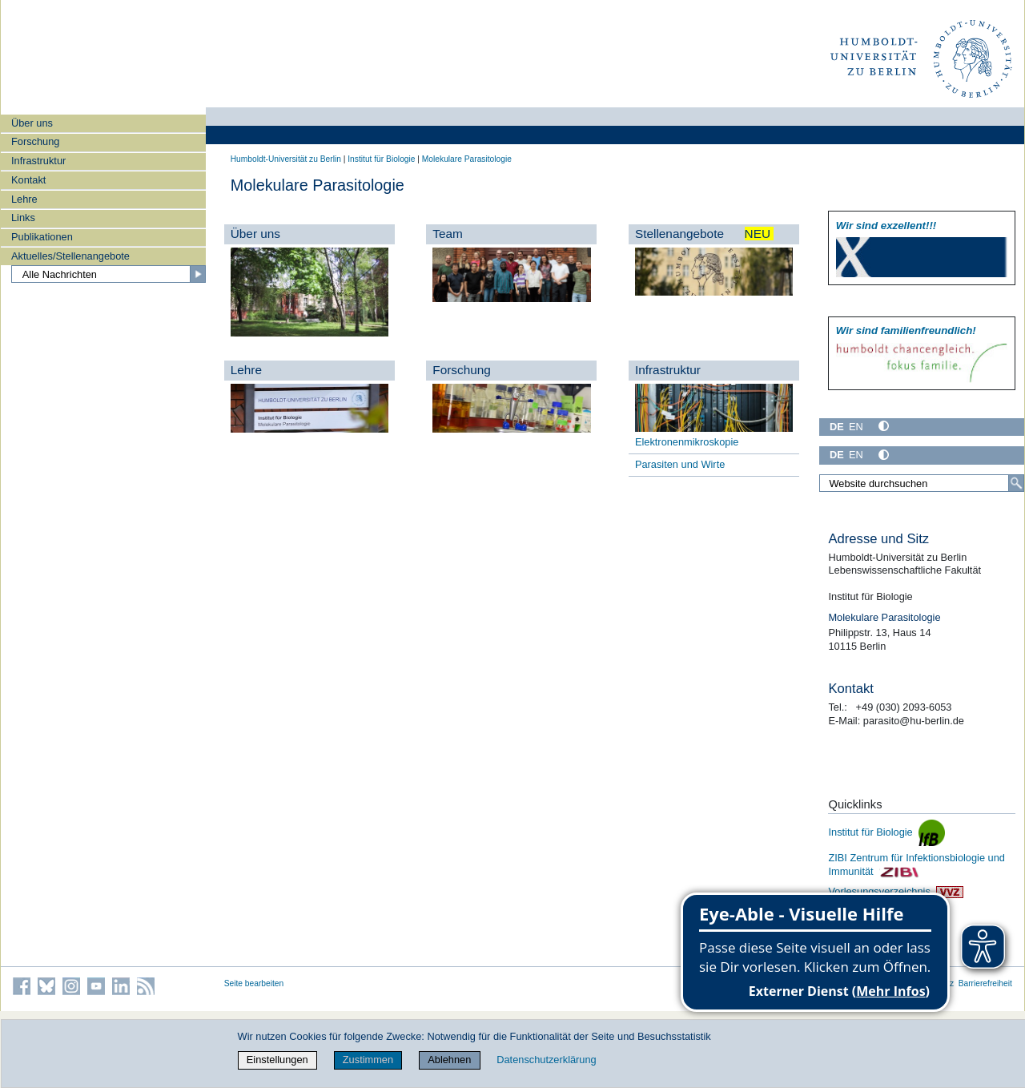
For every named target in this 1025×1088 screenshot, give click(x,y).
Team (447, 233)
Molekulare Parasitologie (467, 159)
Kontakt (28, 180)
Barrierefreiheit (985, 983)
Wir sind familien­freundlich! (906, 330)
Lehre (24, 199)
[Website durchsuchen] (921, 483)
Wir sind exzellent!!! (886, 226)
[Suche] (1016, 483)
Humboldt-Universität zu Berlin (286, 159)
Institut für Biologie (381, 159)
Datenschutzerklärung (546, 1060)
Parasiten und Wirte (680, 464)
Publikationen (42, 237)
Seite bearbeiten (254, 983)
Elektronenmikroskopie (686, 442)
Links (23, 218)
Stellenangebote (704, 233)
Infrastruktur (38, 161)
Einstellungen (277, 1060)
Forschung (35, 141)
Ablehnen (449, 1060)
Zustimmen (368, 1060)
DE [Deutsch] (837, 427)
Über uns (32, 123)
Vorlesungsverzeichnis (895, 891)
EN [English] (856, 427)
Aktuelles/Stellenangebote (70, 256)
